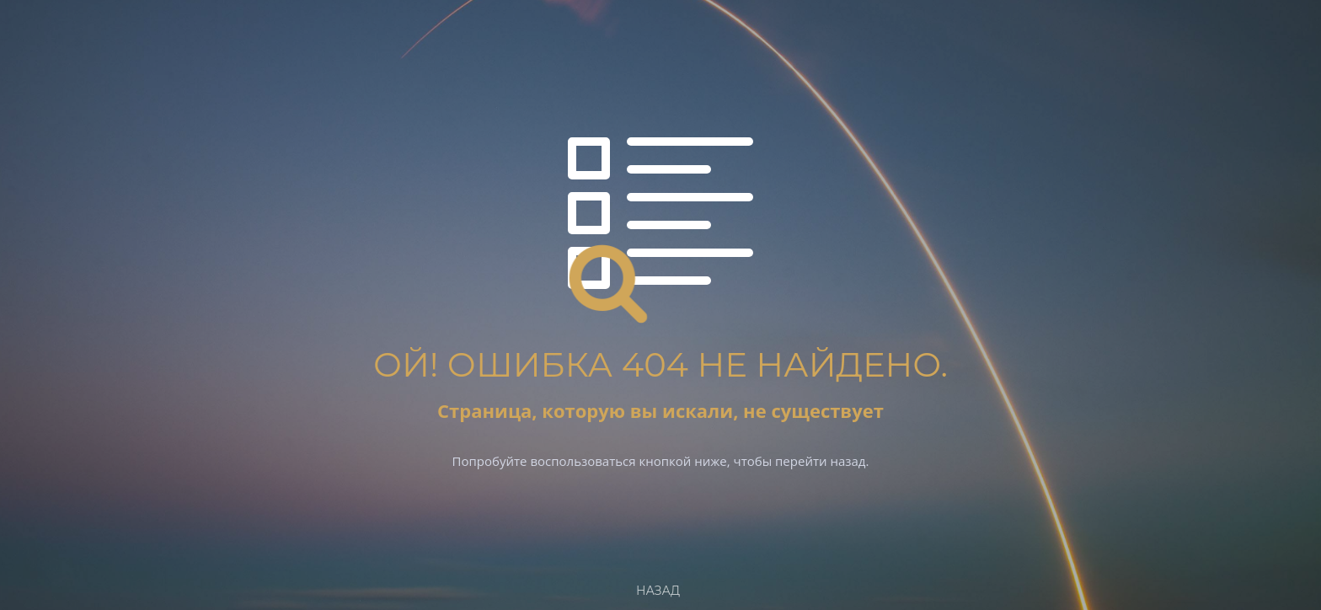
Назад (658, 590)
